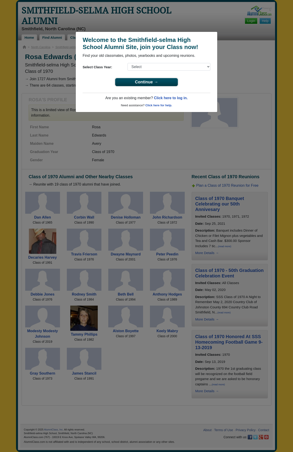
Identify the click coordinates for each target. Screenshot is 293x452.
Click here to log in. (171, 98)
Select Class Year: (97, 67)
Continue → (146, 82)
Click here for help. (158, 105)
